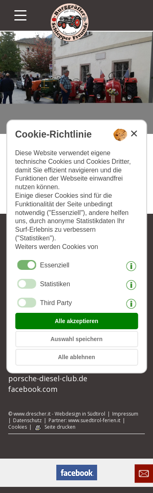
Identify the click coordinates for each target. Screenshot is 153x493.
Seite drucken (59, 427)
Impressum (125, 414)
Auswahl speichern (77, 339)
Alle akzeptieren (76, 321)
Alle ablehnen (76, 357)
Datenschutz (27, 420)
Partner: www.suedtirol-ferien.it (84, 420)
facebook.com (33, 389)
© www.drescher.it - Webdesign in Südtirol (56, 414)
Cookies (17, 427)
